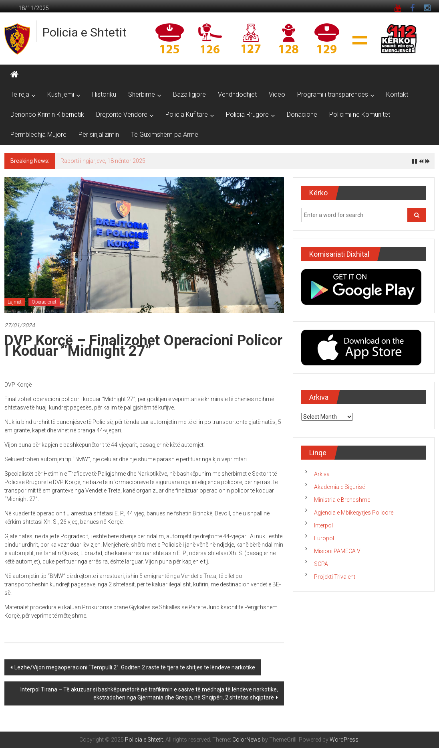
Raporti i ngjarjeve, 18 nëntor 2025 (102, 161)
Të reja (19, 94)
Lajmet (15, 302)
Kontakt (397, 94)
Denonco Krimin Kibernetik (47, 114)
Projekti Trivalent (334, 577)
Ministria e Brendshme (342, 500)
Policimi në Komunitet (359, 114)
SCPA (321, 564)
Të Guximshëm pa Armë (164, 134)
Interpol (323, 525)
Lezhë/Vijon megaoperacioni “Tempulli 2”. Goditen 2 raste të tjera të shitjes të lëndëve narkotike (134, 667)
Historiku (104, 94)
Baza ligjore (189, 94)
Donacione (302, 114)
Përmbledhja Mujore (38, 134)
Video (277, 94)
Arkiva (322, 474)
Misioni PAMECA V (337, 551)
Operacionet (44, 302)
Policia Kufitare (186, 114)
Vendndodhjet (237, 94)
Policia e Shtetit (84, 32)
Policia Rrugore (247, 114)
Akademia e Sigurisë (339, 487)
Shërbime (141, 94)
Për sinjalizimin (99, 134)
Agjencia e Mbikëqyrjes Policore (353, 512)
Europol (324, 538)
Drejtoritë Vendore (121, 114)
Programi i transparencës (332, 94)
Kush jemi (60, 94)
